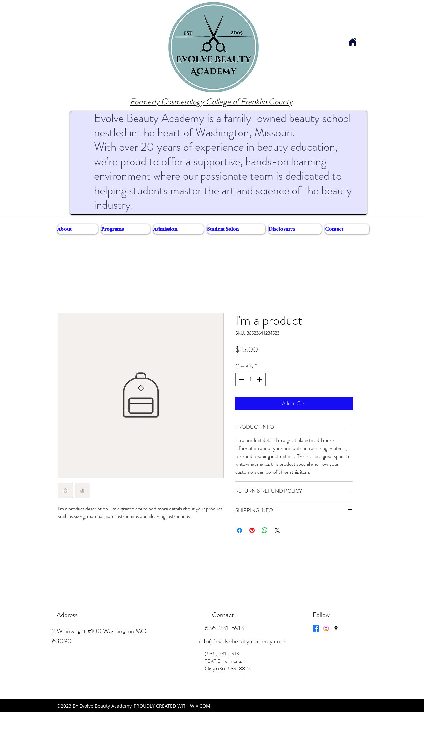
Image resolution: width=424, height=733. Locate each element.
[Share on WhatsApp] (265, 530)
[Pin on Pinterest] (252, 530)
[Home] (352, 41)
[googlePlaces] (336, 628)
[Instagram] (326, 628)
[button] (77, 229)
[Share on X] (277, 530)
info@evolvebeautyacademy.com (242, 641)
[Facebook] (316, 628)
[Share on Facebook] (239, 530)
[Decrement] (240, 379)
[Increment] (260, 379)
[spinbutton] (250, 379)
